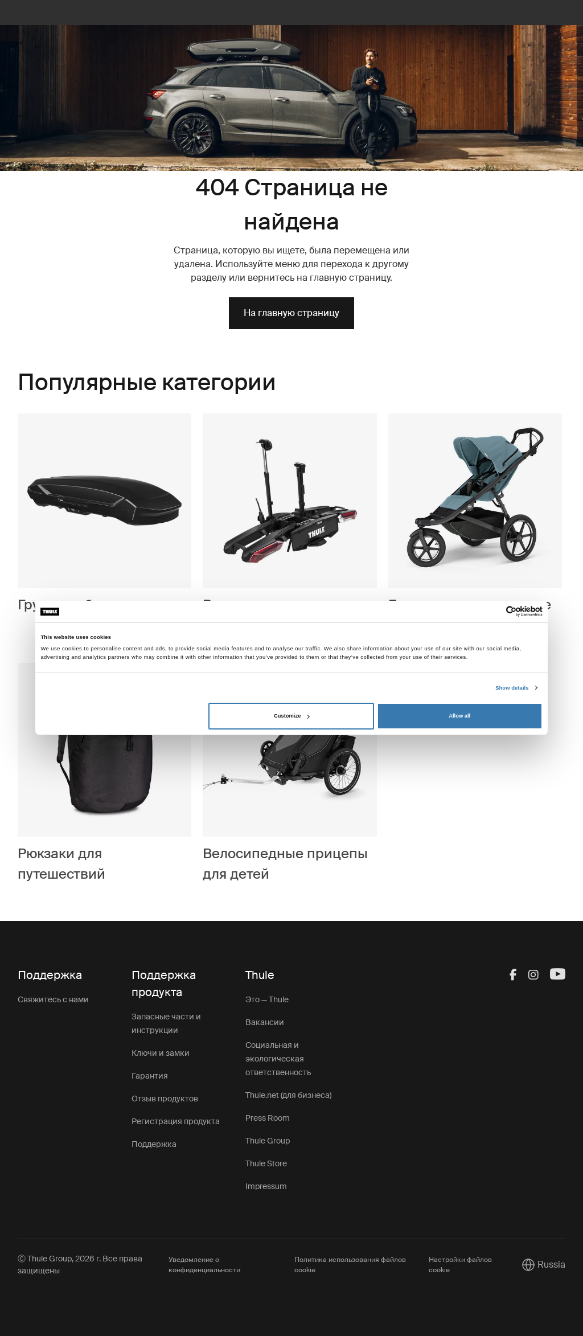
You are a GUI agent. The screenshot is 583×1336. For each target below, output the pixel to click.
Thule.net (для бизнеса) (288, 1095)
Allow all (459, 716)
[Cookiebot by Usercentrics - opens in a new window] (493, 611)
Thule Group (267, 1141)
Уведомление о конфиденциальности (204, 1264)
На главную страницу (291, 313)
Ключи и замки (161, 1053)
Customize (291, 716)
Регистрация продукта (176, 1121)
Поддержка (154, 1144)
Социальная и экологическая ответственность (278, 1058)
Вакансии (264, 1022)
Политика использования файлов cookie (350, 1264)
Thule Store (266, 1163)
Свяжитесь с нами (53, 999)
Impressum (266, 1186)
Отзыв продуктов (165, 1098)
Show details (511, 688)
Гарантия (150, 1076)
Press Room (267, 1118)
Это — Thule (267, 999)
